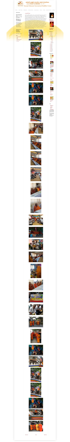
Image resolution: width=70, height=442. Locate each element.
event (17, 37)
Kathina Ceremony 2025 (51, 85)
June (51, 37)
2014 (51, 47)
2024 (51, 33)
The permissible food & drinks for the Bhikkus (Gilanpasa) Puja (52, 66)
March (52, 42)
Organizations (51, 109)
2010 (51, 51)
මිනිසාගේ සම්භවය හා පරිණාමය (51, 94)
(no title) (51, 58)
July (51, 36)
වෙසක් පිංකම (27, 13)
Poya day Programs (19, 39)
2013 (51, 48)
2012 (51, 49)
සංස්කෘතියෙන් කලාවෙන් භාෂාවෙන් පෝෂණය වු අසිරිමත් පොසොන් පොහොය (51, 74)
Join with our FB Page (51, 105)
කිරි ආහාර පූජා (18, 40)
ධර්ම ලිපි (18, 41)
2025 (51, 32)
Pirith (17, 38)
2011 (51, 50)
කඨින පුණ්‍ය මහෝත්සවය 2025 (51, 101)
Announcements (19, 36)
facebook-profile (51, 107)
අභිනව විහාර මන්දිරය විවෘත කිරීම (52, 92)
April (51, 41)
